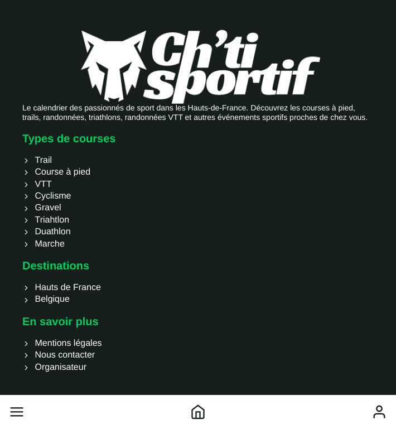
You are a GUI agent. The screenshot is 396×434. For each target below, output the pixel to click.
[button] (17, 412)
